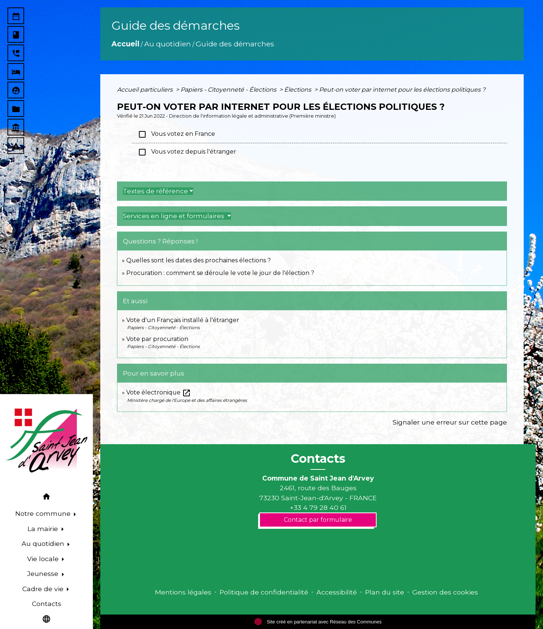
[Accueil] (46, 440)
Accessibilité (336, 592)
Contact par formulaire (318, 519)
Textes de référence (155, 191)
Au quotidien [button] (44, 543)
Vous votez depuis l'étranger (187, 152)
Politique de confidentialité (264, 592)
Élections (298, 89)
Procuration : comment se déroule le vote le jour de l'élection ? (220, 272)
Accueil (125, 43)
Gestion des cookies (445, 592)
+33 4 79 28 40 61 (318, 507)
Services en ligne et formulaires (174, 216)
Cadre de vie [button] (43, 589)
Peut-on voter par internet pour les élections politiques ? (402, 89)
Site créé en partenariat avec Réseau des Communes (318, 622)
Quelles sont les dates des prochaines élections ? (198, 260)
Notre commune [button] (43, 513)
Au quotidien (167, 43)
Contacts (318, 459)
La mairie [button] (43, 529)
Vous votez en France (176, 134)
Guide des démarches (235, 43)
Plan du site (384, 592)
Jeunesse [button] (43, 573)
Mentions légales (183, 592)
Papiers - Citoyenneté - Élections (229, 89)
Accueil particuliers (145, 89)
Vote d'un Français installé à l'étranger (182, 320)
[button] (46, 497)
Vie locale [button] (44, 559)
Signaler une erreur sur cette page (450, 422)
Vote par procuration (157, 339)
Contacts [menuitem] (46, 603)
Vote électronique (158, 392)
